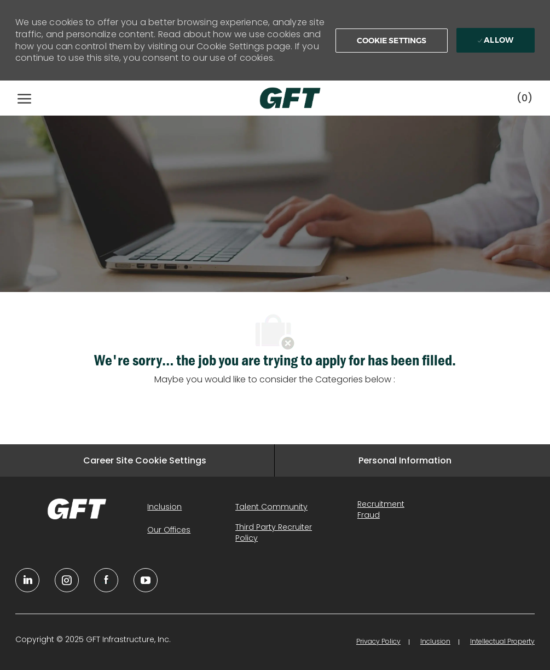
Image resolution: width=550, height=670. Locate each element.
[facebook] (106, 580)
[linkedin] (27, 580)
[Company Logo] (279, 98)
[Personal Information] (405, 460)
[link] (76, 509)
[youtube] (146, 580)
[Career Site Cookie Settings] (144, 460)
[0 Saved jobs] (524, 98)
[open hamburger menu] (24, 98)
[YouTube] (67, 580)
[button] (391, 40)
